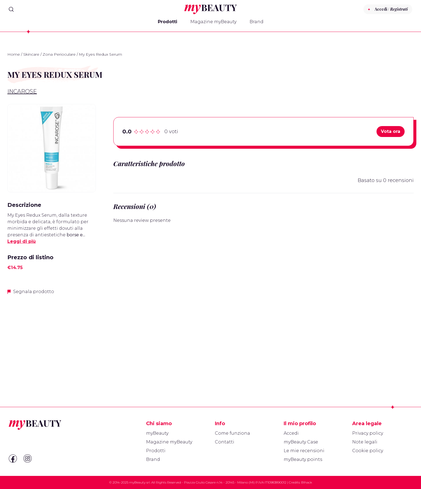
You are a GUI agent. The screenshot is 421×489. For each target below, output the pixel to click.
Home (13, 54)
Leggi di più (21, 241)
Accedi (291, 433)
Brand (256, 21)
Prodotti (167, 21)
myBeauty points (303, 459)
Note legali (364, 442)
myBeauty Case (301, 442)
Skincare (31, 54)
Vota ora (390, 131)
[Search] (11, 9)
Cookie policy (367, 450)
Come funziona (232, 433)
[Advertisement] (51, 338)
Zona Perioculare (59, 54)
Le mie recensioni (304, 450)
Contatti (224, 442)
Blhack (306, 482)
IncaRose (22, 91)
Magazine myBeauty (213, 21)
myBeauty (157, 433)
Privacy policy (367, 433)
